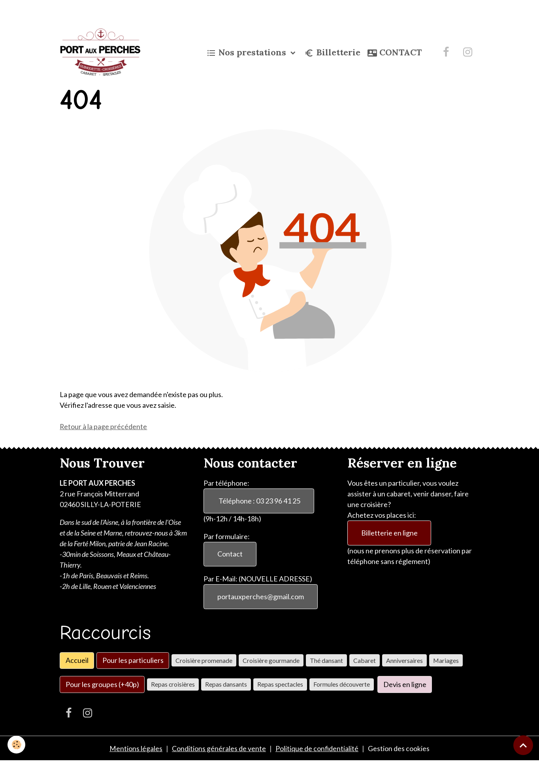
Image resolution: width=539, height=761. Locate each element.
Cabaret (364, 660)
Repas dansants (226, 684)
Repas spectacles (280, 684)
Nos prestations (247, 53)
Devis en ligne (404, 684)
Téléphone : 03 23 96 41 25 (258, 500)
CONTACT (395, 53)
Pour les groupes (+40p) (102, 684)
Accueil (77, 660)
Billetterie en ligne (389, 532)
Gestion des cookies (399, 748)
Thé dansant (326, 660)
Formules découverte (341, 684)
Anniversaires (404, 660)
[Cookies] (17, 744)
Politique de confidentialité (317, 748)
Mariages (446, 660)
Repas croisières (173, 684)
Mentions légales (135, 748)
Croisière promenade (203, 660)
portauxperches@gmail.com (260, 596)
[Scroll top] (523, 745)
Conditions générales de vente (219, 748)
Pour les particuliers (133, 660)
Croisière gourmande (271, 660)
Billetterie (332, 53)
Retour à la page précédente (103, 426)
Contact (230, 553)
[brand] (101, 52)
